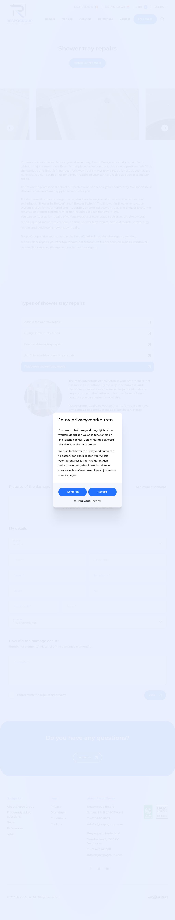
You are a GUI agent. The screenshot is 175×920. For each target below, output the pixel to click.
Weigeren (72, 492)
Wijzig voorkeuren (87, 501)
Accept (102, 492)
